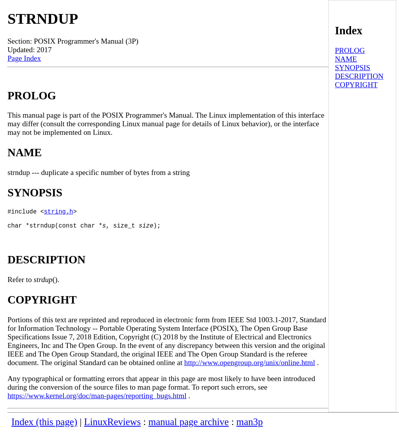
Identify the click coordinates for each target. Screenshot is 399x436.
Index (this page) (44, 426)
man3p (250, 426)
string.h (58, 212)
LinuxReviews (112, 426)
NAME (346, 59)
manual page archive (188, 426)
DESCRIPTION (359, 76)
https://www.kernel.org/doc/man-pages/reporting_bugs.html (96, 400)
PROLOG (350, 50)
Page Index (24, 58)
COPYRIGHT (356, 85)
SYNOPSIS (352, 68)
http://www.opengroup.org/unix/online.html (249, 367)
